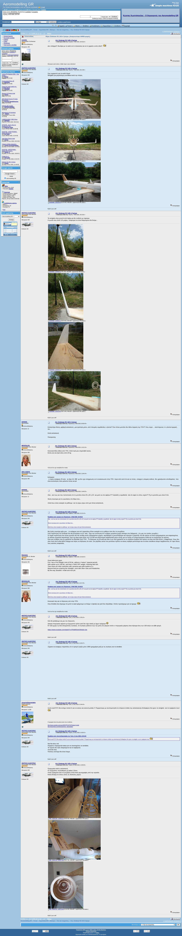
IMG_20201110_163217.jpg (56, 860)
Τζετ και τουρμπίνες (63, 29)
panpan (24, 422)
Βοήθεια (84, 26)
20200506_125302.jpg (54, 119)
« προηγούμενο (167, 31)
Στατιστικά (5, 182)
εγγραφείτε (35, 12)
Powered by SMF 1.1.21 (82, 929)
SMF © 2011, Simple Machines (98, 929)
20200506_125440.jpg (54, 369)
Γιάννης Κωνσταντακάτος (11, 145)
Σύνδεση (116, 26)
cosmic (24, 40)
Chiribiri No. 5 (5, 156)
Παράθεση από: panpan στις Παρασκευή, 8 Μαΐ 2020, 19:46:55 (65, 517)
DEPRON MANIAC (9, 107)
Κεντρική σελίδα (9, 38)
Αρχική (60, 26)
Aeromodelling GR (26, 29)
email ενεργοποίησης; (14, 13)
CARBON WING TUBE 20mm (10, 119)
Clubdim (43, 9)
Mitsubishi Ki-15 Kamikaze (9, 112)
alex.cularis (26, 472)
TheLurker (7, 157)
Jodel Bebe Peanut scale (8, 138)
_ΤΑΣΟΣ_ (7, 114)
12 (40, 33)
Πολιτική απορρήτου (91, 931)
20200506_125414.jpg (54, 411)
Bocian (6, 77)
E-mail (41, 7)
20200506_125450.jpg (54, 320)
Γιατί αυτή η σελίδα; (10, 45)
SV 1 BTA (7, 134)
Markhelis (7, 82)
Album (76, 26)
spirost (6, 94)
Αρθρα (6, 39)
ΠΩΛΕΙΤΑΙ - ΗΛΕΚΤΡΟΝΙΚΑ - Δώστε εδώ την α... (9, 132)
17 (44, 33)
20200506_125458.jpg (54, 271)
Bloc (97, 933)
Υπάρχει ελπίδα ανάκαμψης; (9, 144)
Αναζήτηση (94, 26)
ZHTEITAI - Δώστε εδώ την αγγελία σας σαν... (9, 125)
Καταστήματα (8, 36)
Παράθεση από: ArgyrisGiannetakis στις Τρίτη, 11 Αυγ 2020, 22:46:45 (67, 736)
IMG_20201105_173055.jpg (56, 818)
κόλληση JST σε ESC (7, 105)
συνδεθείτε (28, 12)
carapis (6, 163)
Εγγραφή (126, 26)
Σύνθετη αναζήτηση (64, 22)
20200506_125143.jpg (54, 202)
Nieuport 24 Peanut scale (8, 93)
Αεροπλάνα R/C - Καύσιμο (47, 29)
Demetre (25, 555)
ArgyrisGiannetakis (29, 702)
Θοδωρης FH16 (8, 127)
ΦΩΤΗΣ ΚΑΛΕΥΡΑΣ (29, 68)
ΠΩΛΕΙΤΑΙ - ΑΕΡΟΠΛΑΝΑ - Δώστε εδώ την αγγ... (9, 150)
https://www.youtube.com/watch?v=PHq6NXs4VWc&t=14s (67, 630)
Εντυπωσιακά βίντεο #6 (8, 81)
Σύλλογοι (7, 43)
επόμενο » (176, 31)
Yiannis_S (7, 152)
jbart (4, 209)
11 (38, 33)
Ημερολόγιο (106, 26)
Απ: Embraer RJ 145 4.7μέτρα (66, 40)
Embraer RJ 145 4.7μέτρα (8, 162)
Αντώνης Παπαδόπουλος (11, 101)
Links (5, 41)
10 (36, 33)
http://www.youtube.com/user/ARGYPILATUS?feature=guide (63, 725)
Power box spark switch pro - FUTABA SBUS (9, 87)
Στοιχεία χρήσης (8, 48)
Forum (68, 26)
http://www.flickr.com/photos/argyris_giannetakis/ (60, 726)
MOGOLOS (26, 445)
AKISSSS (7, 89)
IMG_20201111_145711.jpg (56, 909)
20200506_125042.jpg (54, 161)
